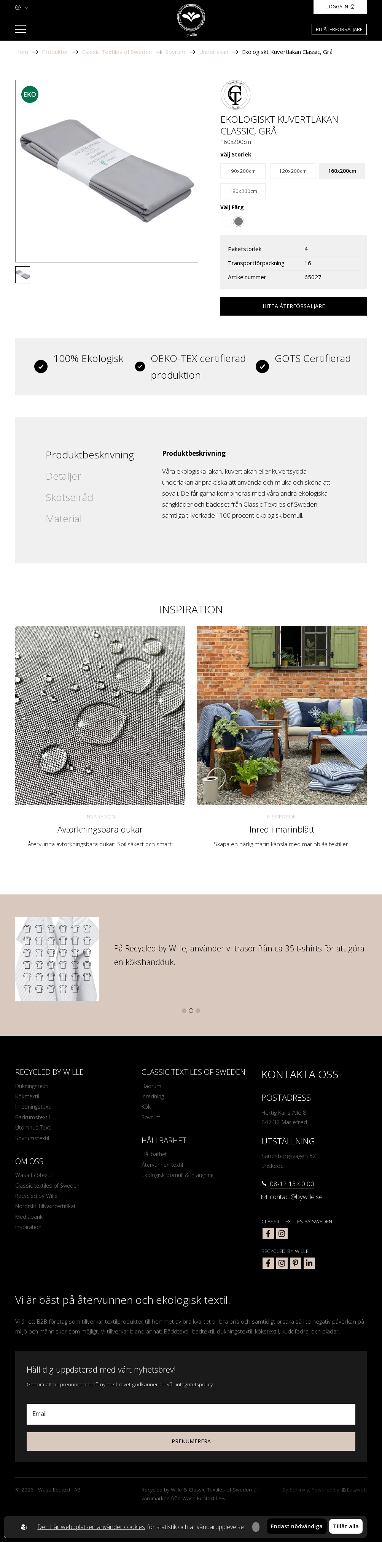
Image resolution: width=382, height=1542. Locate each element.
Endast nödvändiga (297, 1527)
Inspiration (100, 816)
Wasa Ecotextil (33, 1178)
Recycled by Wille (37, 1200)
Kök (146, 1108)
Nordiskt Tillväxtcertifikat (46, 1210)
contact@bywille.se (296, 1196)
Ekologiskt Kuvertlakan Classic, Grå (287, 51)
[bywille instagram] (282, 1263)
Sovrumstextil (33, 1140)
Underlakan (213, 51)
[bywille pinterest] (295, 1263)
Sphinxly (297, 1489)
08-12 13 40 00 (292, 1183)
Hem (21, 51)
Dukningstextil (33, 1086)
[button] (184, 1010)
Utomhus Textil (34, 1129)
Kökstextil (27, 1097)
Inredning (154, 1097)
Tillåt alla (346, 1527)
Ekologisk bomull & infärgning (179, 1178)
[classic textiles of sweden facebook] (268, 1233)
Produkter (55, 51)
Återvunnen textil (164, 1167)
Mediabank (29, 1221)
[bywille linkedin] (309, 1263)
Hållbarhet (155, 1156)
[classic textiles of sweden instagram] (282, 1233)
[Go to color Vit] (226, 221)
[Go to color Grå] (238, 221)
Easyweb (354, 1489)
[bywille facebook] (268, 1263)
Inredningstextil (35, 1108)
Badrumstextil (33, 1118)
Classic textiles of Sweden (49, 1189)
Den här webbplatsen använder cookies (90, 1527)
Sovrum (175, 51)
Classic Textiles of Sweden (117, 51)
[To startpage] (191, 20)
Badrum (152, 1086)
